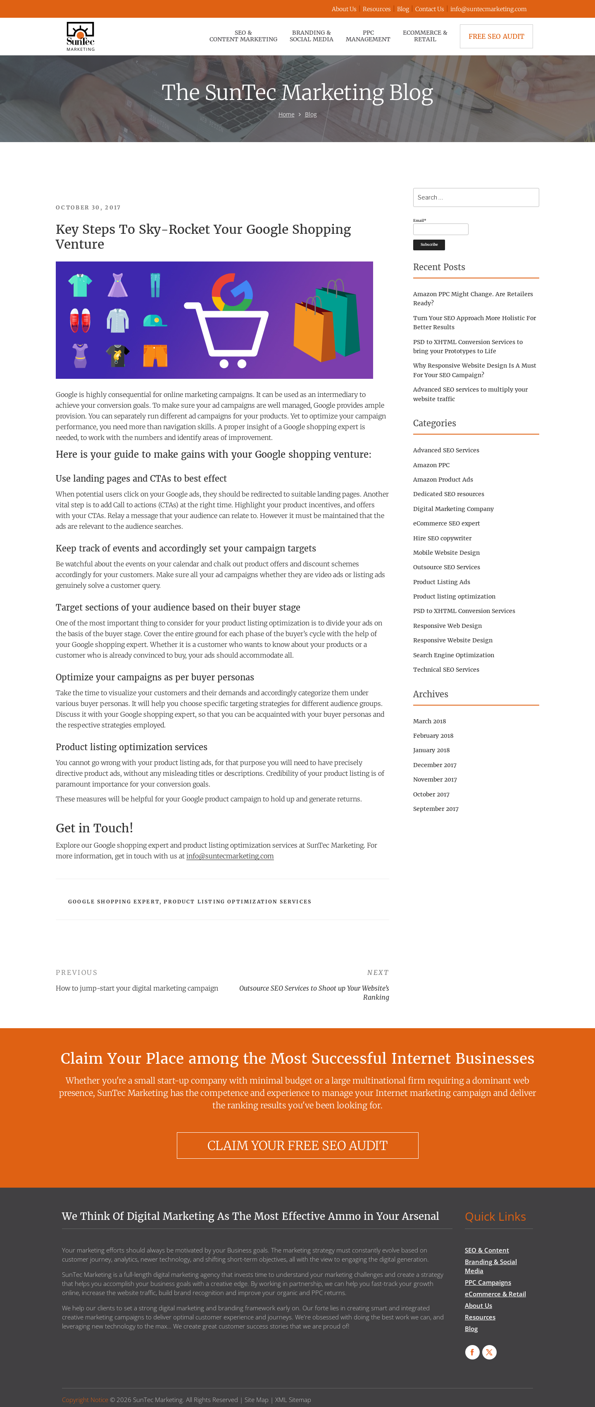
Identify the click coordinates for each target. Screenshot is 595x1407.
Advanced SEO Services (446, 450)
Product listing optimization (454, 596)
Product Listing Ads (441, 582)
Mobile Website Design (446, 552)
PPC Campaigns (488, 1282)
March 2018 (429, 721)
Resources (377, 9)
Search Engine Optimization (453, 655)
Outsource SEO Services (446, 567)
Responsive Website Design (453, 640)
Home (286, 114)
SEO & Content (487, 1250)
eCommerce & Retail (425, 36)
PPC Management (368, 36)
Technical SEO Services (446, 669)
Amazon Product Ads (443, 479)
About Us (344, 9)
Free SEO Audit (496, 36)
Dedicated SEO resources (448, 494)
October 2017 (431, 794)
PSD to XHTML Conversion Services (464, 611)
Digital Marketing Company (453, 509)
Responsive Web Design (447, 626)
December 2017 (435, 765)
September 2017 (436, 809)
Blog (403, 9)
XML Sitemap (293, 1399)
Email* (440, 226)
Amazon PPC (431, 465)
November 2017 (435, 779)
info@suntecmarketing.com (488, 9)
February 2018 (433, 735)
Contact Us (429, 9)
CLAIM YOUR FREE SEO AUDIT (297, 1145)
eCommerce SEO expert (446, 523)
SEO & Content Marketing (243, 36)
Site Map (257, 1399)
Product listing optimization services (238, 901)
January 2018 (431, 750)
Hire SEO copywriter (442, 538)
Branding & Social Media (311, 36)
